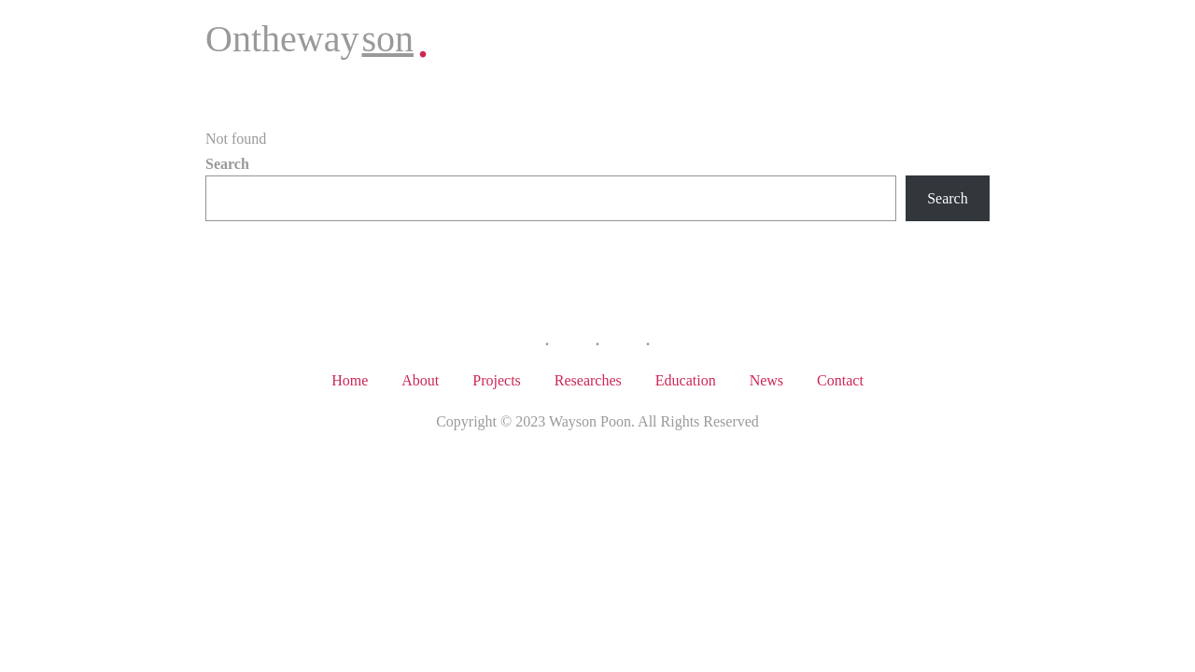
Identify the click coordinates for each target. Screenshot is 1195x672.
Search (227, 164)
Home (349, 380)
